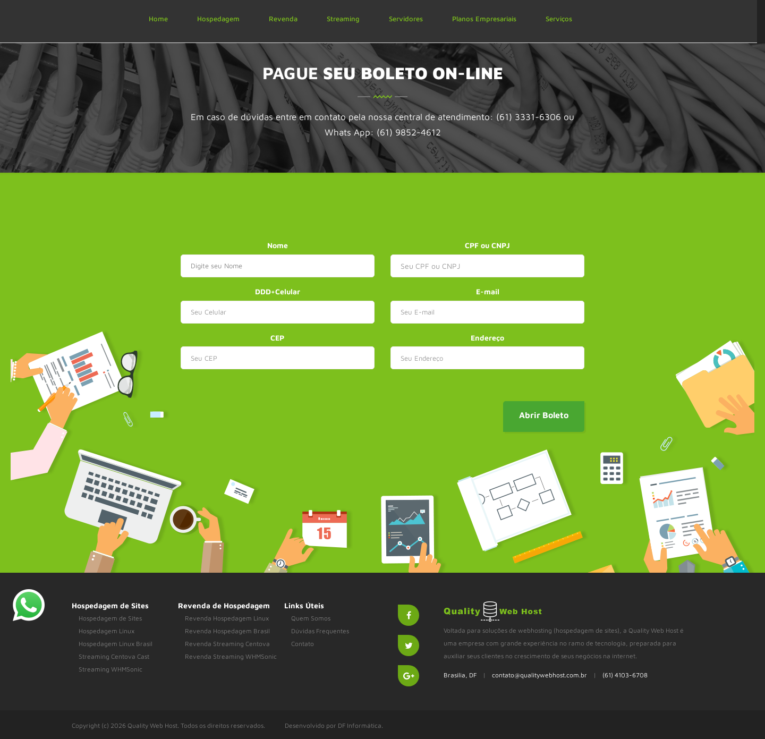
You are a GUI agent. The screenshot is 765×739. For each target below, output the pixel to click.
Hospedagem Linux (106, 631)
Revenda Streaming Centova (227, 644)
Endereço (487, 337)
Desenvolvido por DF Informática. (334, 725)
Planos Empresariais (484, 18)
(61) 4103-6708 (625, 675)
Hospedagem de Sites (110, 618)
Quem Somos (310, 618)
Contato (302, 644)
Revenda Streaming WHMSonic (231, 656)
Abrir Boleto (543, 415)
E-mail (487, 291)
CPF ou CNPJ (487, 245)
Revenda (283, 18)
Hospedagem (218, 18)
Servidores (406, 18)
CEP (277, 337)
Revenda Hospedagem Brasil (227, 631)
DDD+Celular (277, 291)
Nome (277, 245)
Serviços (559, 18)
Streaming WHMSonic (110, 669)
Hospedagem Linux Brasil (115, 644)
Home (158, 18)
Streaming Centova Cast (114, 656)
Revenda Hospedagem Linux (227, 618)
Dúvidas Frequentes (320, 631)
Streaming (343, 18)
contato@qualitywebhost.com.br (539, 675)
